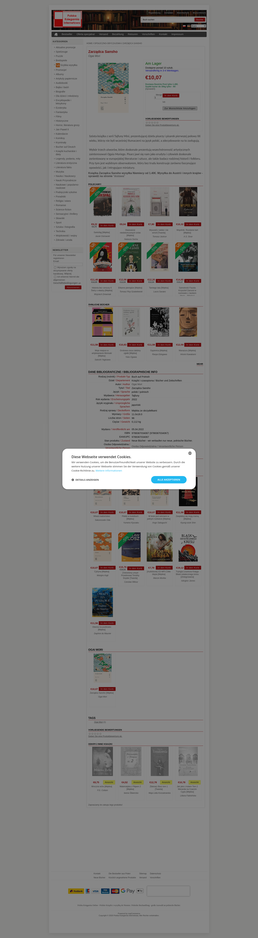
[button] (85, 479)
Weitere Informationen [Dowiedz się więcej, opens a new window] (109, 470)
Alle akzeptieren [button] (168, 479)
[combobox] (190, 453)
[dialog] (129, 469)
